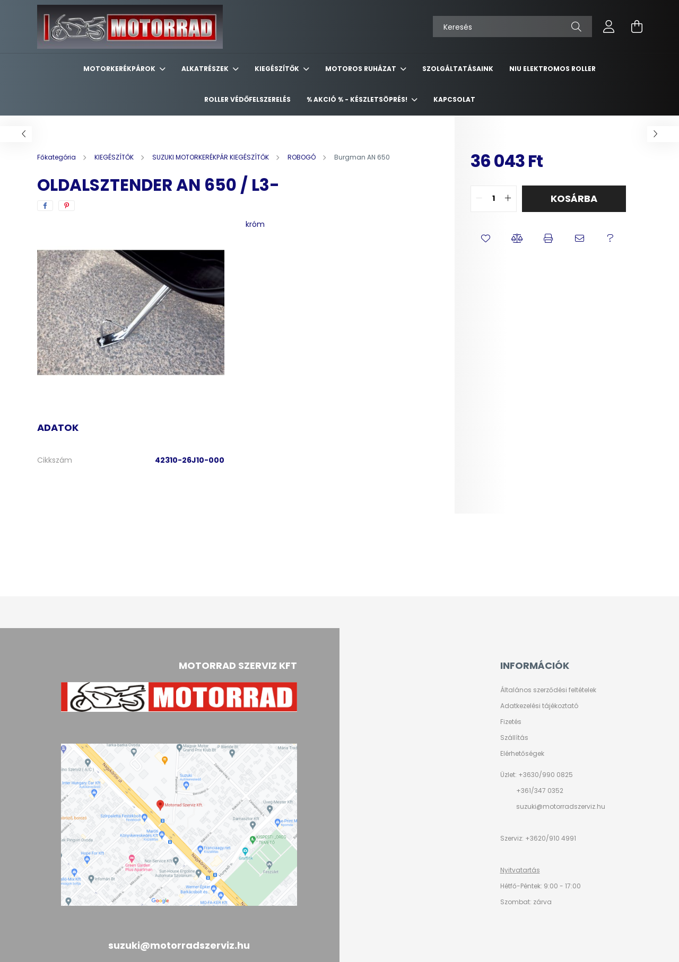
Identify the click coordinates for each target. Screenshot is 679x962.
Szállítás (514, 738)
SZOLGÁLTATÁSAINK (457, 68)
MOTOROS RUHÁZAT (361, 68)
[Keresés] (512, 26)
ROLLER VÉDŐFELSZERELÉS (247, 99)
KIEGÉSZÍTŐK (278, 68)
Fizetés (510, 722)
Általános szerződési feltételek (548, 690)
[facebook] (45, 205)
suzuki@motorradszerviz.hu (560, 806)
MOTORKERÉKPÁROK (120, 68)
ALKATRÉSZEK (205, 68)
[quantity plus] (508, 199)
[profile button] (609, 26)
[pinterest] (66, 205)
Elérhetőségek (522, 753)
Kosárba (574, 198)
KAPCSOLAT (454, 99)
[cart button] (636, 26)
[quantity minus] (479, 199)
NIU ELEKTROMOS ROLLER (552, 68)
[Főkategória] (57, 157)
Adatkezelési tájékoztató (539, 706)
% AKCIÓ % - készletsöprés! (358, 99)
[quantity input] (493, 198)
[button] (486, 238)
